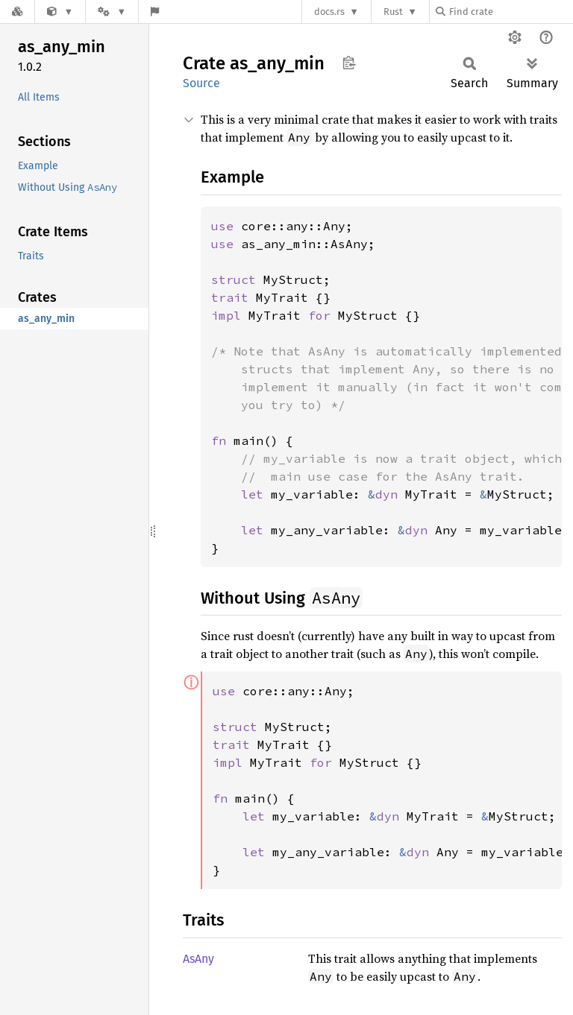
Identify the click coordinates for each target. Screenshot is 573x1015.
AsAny (198, 959)
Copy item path (348, 62)
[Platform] (112, 11)
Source (201, 83)
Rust (393, 11)
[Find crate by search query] (510, 11)
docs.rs (329, 11)
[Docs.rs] (17, 11)
